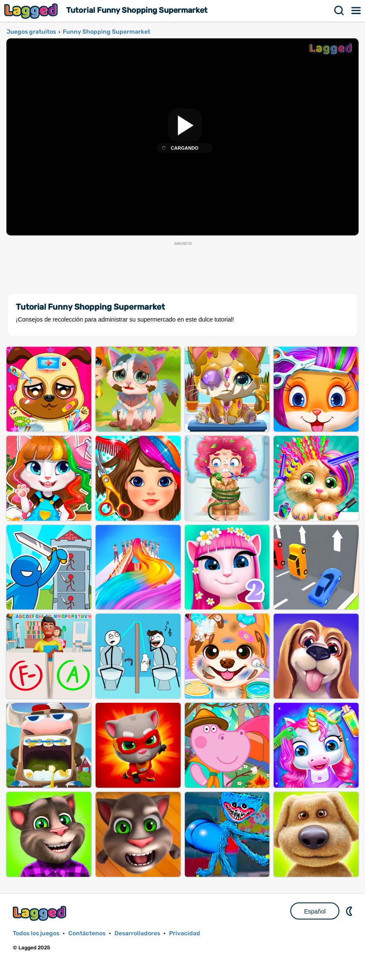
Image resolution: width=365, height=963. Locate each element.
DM (350, 910)
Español (315, 911)
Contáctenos (86, 933)
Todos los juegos (36, 933)
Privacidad (184, 933)
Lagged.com (40, 913)
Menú (356, 10)
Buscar (339, 10)
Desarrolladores (137, 933)
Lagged (32, 11)
